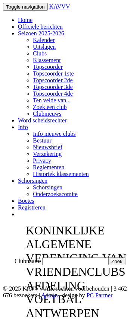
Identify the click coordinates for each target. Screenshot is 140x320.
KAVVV (59, 6)
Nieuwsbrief (47, 147)
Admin (50, 295)
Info (23, 127)
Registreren (32, 207)
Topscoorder (48, 67)
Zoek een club (50, 107)
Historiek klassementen (61, 174)
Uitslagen (44, 47)
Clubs (40, 53)
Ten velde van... (52, 100)
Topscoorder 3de (53, 87)
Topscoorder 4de (53, 93)
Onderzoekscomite (55, 194)
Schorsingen (32, 180)
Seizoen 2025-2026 (41, 33)
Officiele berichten (40, 26)
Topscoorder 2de (53, 80)
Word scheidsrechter (42, 120)
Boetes (26, 201)
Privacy (42, 160)
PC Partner (100, 295)
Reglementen (48, 167)
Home (25, 20)
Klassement (47, 60)
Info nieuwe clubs (54, 134)
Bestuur (42, 140)
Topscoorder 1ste (53, 73)
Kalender (44, 40)
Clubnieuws (47, 114)
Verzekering (47, 154)
